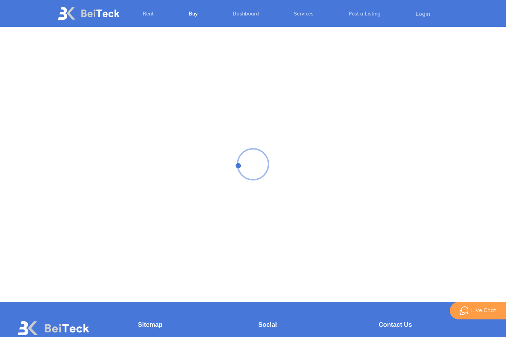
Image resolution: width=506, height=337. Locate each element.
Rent (148, 14)
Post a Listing (365, 14)
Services (303, 14)
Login (423, 14)
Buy (193, 14)
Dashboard (246, 14)
